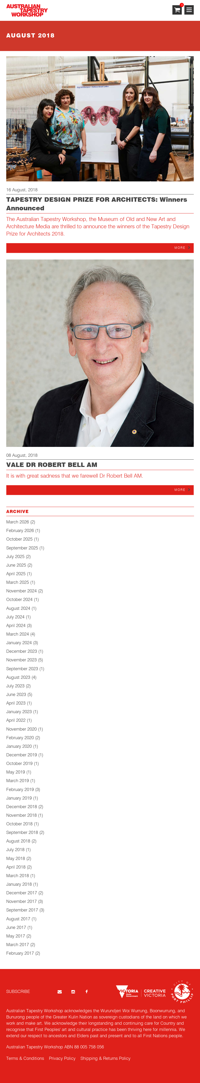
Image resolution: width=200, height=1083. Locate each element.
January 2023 (19, 712)
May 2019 (15, 772)
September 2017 (22, 910)
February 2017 (20, 953)
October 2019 (19, 764)
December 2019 (21, 755)
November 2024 (21, 591)
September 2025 (22, 548)
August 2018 (18, 841)
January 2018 (19, 884)
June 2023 (16, 695)
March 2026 (17, 522)
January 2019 (19, 798)
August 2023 (18, 677)
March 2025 (17, 582)
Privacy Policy (62, 1058)
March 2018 (17, 876)
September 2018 (22, 833)
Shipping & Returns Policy (105, 1058)
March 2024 (17, 634)
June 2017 (16, 928)
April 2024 (16, 626)
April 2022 (16, 720)
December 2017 (21, 893)
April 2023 (16, 703)
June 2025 (16, 565)
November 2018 (21, 815)
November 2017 (21, 902)
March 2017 (17, 945)
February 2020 (20, 738)
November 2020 (21, 729)
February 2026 (20, 531)
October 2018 (19, 824)
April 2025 (16, 574)
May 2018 (15, 859)
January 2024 (19, 643)
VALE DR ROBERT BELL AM (51, 465)
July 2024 (15, 617)
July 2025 (15, 557)
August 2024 (18, 608)
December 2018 (21, 807)
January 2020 (19, 746)
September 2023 (22, 669)
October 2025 (19, 539)
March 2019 (17, 781)
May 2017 (15, 936)
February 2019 (20, 790)
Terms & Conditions (25, 1058)
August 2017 (18, 919)
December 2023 (21, 651)
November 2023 (21, 660)
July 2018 (15, 850)
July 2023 (15, 686)
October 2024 (19, 600)
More (179, 248)
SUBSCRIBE (18, 992)
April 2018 (16, 867)
